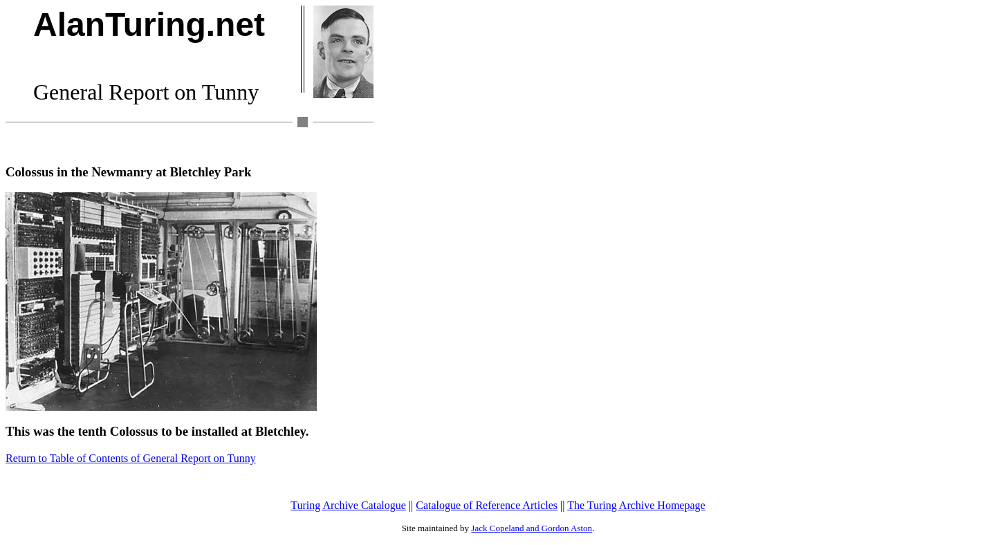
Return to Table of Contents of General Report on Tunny (131, 458)
